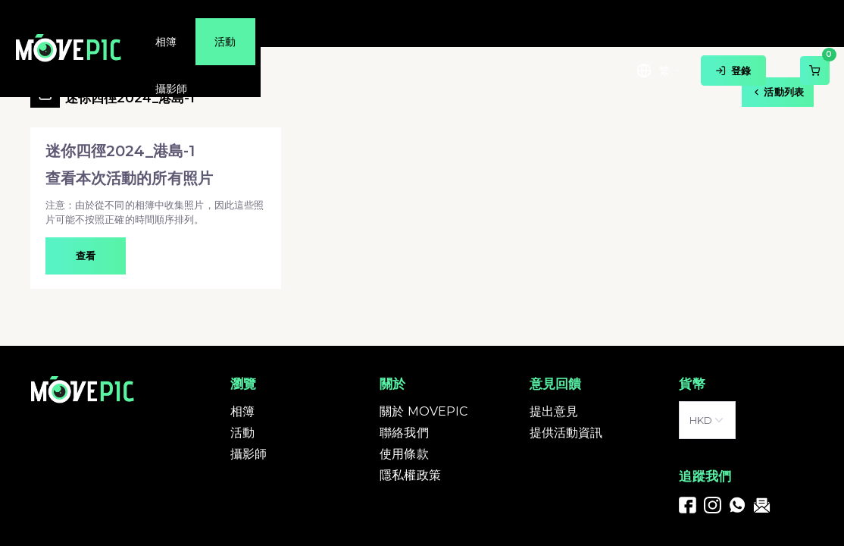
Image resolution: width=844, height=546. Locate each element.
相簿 (242, 411)
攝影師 (248, 454)
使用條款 (404, 454)
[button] (155, 208)
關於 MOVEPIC (423, 411)
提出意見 (554, 411)
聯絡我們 (404, 432)
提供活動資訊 (566, 432)
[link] (687, 504)
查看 (85, 255)
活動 (242, 432)
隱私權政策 (410, 475)
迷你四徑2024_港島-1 (130, 92)
